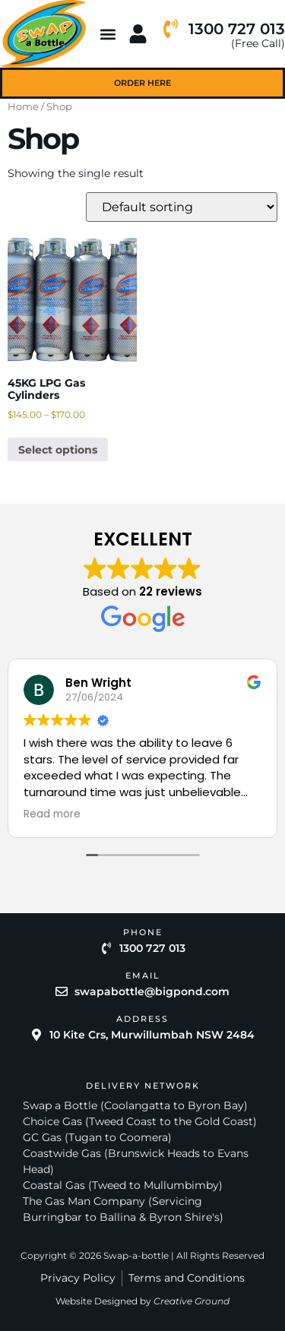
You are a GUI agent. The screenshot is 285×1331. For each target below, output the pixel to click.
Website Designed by (142, 1301)
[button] (108, 33)
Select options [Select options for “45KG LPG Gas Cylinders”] (57, 450)
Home (23, 106)
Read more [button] (52, 814)
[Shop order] (181, 207)
